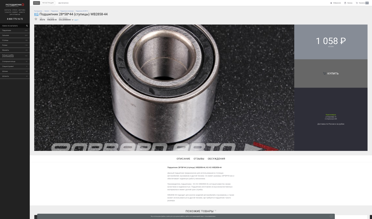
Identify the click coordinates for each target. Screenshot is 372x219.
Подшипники (54, 11)
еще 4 (74, 20)
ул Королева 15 (331, 117)
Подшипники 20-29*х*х (82, 11)
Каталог (47, 11)
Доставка (5, 10)
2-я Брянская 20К (331, 119)
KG (36, 14)
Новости (5, 12)
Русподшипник (38, 11)
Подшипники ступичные (67, 11)
